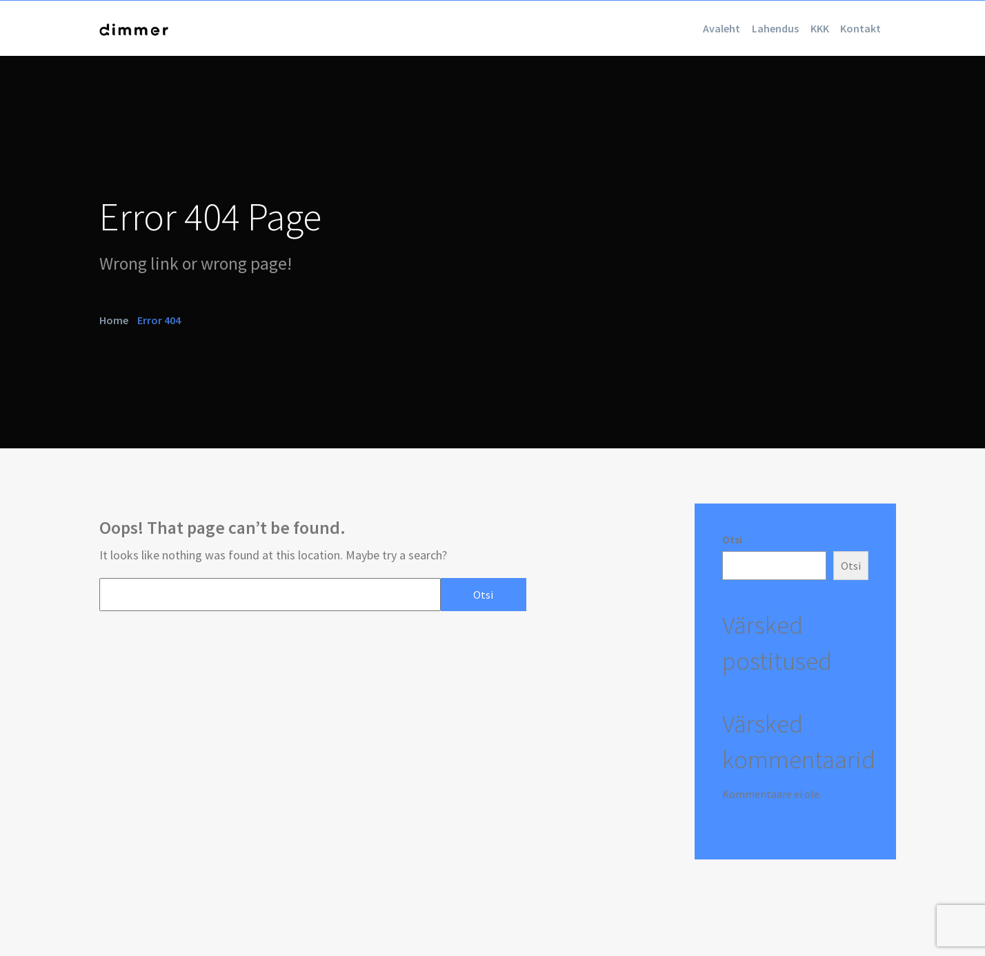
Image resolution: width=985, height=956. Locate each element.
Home (113, 319)
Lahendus (729, 28)
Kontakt (851, 28)
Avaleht (658, 28)
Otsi (732, 539)
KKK (792, 28)
